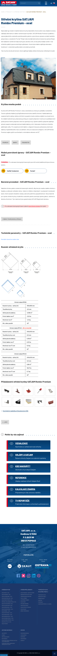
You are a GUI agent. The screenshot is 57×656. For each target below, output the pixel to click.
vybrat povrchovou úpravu (12, 219)
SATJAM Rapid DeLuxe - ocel (7, 598)
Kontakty (22, 640)
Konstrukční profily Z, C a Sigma (44, 603)
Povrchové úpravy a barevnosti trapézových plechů (8, 644)
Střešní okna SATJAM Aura (26, 596)
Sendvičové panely (42, 596)
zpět (5, 422)
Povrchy (5, 142)
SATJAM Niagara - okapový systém (27, 592)
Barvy (15, 142)
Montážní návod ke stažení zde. (10, 239)
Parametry (25, 142)
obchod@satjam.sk (30, 547)
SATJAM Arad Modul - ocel (7, 614)
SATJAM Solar (23, 609)
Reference (23, 636)
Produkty (9, 12)
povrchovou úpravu (34, 206)
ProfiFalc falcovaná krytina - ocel (9, 601)
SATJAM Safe (23, 601)
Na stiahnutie (4, 638)
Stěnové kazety (41, 598)
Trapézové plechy (42, 594)
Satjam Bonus (23, 638)
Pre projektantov (5, 636)
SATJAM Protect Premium (26, 607)
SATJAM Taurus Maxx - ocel (7, 605)
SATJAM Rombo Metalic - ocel (7, 618)
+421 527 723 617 (30, 545)
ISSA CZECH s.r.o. (36, 653)
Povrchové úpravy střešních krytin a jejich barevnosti (9, 641)
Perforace (40, 602)
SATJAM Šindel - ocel (6, 610)
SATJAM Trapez (5, 623)
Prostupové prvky (24, 605)
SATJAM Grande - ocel (6, 594)
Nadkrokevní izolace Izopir (26, 594)
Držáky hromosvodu (25, 610)
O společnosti (23, 635)
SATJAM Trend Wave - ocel (7, 596)
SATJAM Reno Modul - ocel (7, 607)
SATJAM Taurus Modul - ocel (7, 609)
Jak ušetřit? (4, 633)
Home (3, 12)
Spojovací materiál (25, 603)
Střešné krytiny (19, 12)
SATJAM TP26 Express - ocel (7, 603)
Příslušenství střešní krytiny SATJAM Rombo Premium (26, 382)
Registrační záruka (25, 633)
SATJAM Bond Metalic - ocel (7, 616)
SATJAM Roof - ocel (5, 592)
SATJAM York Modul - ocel (7, 612)
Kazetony (40, 600)
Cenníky (3, 635)
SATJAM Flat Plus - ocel (6, 621)
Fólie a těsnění (24, 598)
